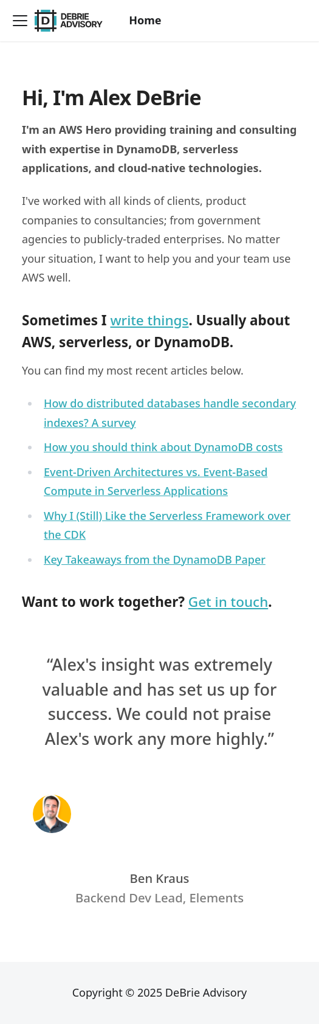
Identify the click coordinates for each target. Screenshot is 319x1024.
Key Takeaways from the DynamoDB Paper (155, 559)
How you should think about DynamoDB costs (163, 447)
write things (149, 320)
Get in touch (228, 601)
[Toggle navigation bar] (20, 21)
